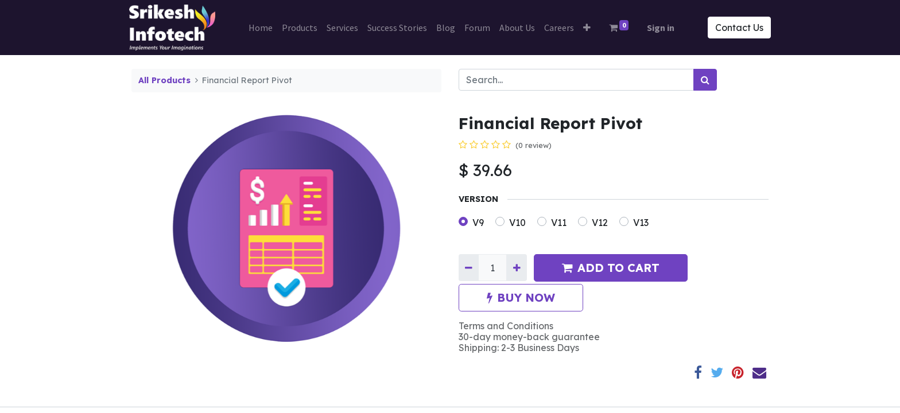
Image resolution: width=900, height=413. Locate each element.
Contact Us (737, 27)
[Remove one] (469, 267)
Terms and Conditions (506, 326)
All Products (164, 80)
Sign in (660, 27)
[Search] (705, 80)
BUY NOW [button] (521, 297)
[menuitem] (260, 27)
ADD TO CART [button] (611, 267)
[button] (587, 27)
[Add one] (516, 267)
